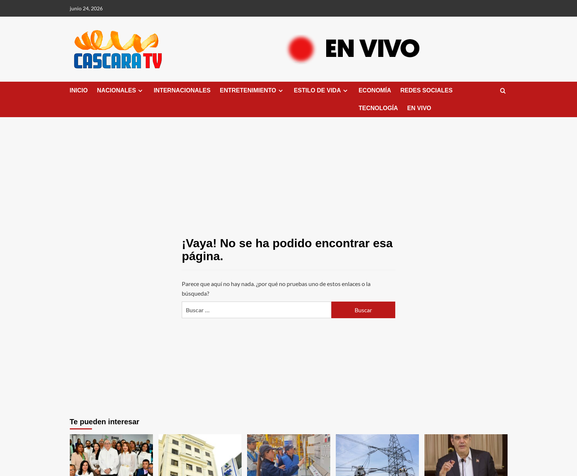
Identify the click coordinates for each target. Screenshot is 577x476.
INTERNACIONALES (182, 90)
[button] (503, 91)
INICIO (79, 90)
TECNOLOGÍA (378, 108)
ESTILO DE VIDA (321, 90)
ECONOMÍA (375, 90)
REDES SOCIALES (426, 90)
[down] (140, 91)
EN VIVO (419, 108)
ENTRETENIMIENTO (252, 90)
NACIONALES (120, 90)
